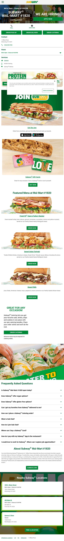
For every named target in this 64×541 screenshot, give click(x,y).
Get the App (32, 128)
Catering (6, 60)
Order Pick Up (11, 32)
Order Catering (53, 32)
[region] (32, 87)
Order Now (32, 228)
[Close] (54, 81)
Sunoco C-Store (9, 515)
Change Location (16, 20)
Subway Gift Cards (33, 177)
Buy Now (33, 185)
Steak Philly (32, 287)
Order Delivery (32, 32)
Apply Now (48, 19)
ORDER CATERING (16, 332)
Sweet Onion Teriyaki (32, 252)
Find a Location (32, 530)
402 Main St (8, 500)
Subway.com (32, 468)
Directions (32, 27)
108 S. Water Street (10, 485)
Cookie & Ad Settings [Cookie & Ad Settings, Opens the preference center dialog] (48, 90)
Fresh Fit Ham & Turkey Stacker (32, 216)
